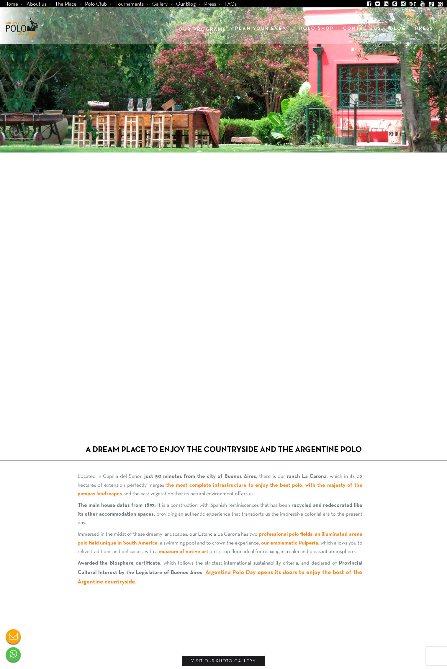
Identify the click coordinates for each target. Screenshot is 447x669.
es (418, 13)
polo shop (316, 29)
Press (424, 29)
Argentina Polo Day (22, 26)
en (438, 13)
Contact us (362, 29)
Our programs (202, 29)
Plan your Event (262, 29)
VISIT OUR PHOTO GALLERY (223, 661)
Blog (398, 29)
